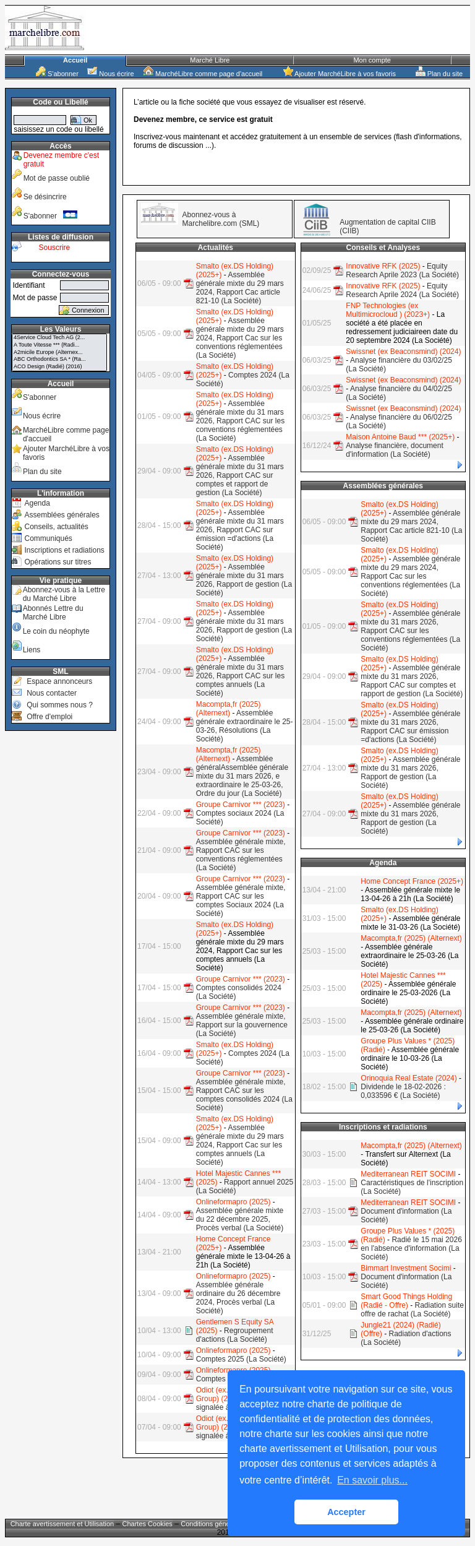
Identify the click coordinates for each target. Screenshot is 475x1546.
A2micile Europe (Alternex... (59, 352)
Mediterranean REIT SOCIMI (408, 1174)
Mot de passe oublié (57, 178)
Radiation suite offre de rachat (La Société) (412, 1309)
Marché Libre (209, 60)
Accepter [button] (346, 1512)
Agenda (36, 503)
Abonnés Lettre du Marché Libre (53, 612)
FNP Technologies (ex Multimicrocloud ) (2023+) (388, 310)
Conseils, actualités (56, 526)
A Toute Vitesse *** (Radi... (59, 345)
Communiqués (48, 538)
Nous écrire (110, 73)
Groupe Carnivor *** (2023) (240, 804)
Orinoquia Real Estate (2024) (408, 1078)
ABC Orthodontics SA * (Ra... (59, 359)
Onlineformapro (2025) (233, 1202)
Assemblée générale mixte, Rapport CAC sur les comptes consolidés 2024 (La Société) (244, 1094)
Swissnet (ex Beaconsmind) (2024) (403, 351)
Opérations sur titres (57, 562)
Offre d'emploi (49, 716)
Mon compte (372, 60)
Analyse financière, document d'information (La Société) (394, 450)
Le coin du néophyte (56, 631)
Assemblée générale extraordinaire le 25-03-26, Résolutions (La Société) (244, 726)
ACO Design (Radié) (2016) (59, 367)
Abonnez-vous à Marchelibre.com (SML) (221, 219)
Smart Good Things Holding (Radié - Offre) (406, 1301)
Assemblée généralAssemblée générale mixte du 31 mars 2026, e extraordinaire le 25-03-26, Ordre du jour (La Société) (242, 776)
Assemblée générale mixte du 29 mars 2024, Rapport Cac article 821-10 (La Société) (240, 287)
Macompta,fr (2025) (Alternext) (228, 708)
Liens (32, 650)
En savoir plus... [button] (372, 1480)
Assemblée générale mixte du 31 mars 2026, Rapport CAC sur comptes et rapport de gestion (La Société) (240, 475)
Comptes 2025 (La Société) (241, 1359)
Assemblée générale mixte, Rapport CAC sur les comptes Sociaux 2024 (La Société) (241, 900)
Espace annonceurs (59, 681)
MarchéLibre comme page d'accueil (202, 73)
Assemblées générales (61, 515)
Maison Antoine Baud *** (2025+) (400, 437)
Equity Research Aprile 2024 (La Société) (402, 290)
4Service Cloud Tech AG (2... (59, 338)
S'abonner (57, 73)
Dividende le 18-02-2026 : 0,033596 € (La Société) (403, 1091)
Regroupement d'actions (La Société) (234, 1335)
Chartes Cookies (147, 1523)
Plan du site (439, 73)
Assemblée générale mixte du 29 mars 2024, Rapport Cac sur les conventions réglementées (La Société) (240, 338)
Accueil (75, 60)
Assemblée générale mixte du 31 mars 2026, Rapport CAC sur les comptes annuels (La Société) (240, 675)
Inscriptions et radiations (64, 550)
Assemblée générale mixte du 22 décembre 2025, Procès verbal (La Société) (239, 1219)
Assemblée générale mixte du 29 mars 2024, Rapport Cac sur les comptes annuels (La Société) (240, 1145)
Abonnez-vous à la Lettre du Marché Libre (64, 594)
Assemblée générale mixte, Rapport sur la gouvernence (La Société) (242, 1025)
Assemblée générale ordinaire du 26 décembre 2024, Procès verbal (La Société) (238, 1297)
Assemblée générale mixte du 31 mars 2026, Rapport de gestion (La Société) (244, 580)
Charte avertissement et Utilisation (62, 1523)
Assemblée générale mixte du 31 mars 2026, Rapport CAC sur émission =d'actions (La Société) (240, 529)
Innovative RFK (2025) (383, 266)
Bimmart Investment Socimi (406, 1268)
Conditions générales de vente (227, 1523)
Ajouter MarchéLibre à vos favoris (339, 73)
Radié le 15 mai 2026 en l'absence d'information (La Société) (411, 1248)
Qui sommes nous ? (60, 705)
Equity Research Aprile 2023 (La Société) (402, 270)
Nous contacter (52, 693)
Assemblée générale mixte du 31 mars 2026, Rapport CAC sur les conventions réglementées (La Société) (240, 421)
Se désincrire (45, 196)
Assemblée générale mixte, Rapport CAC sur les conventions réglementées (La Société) (241, 854)
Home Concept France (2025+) (412, 881)
